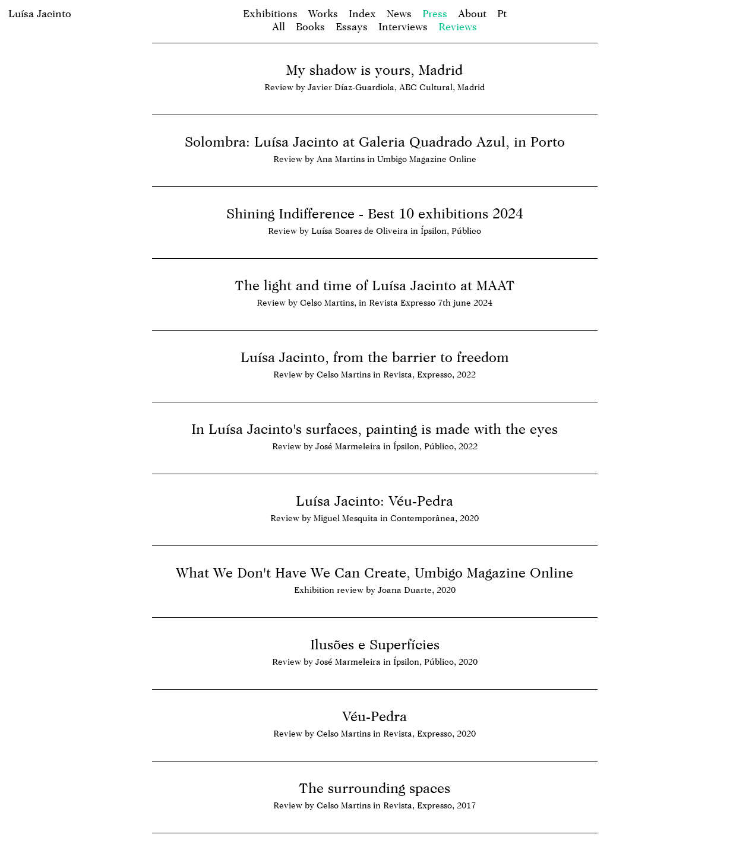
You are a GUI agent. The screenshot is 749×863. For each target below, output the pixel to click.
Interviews (403, 26)
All (278, 26)
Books (310, 26)
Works (323, 13)
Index (362, 13)
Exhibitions (270, 13)
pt (502, 13)
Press (434, 13)
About (472, 13)
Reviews (457, 26)
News (399, 13)
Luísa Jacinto (39, 13)
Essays (352, 26)
